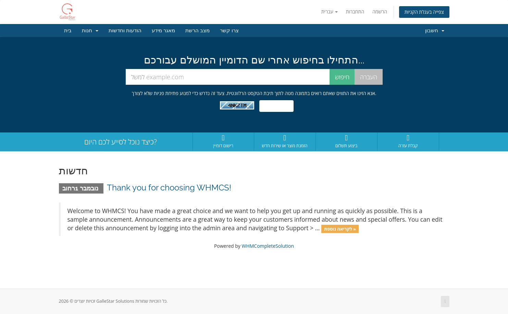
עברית (329, 11)
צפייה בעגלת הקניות (424, 12)
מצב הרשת (197, 30)
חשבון (434, 30)
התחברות (355, 11)
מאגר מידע (163, 30)
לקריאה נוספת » (340, 228)
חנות (90, 30)
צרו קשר (229, 30)
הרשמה (379, 11)
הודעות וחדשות (125, 30)
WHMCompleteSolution (267, 246)
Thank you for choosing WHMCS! (169, 188)
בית (68, 30)
